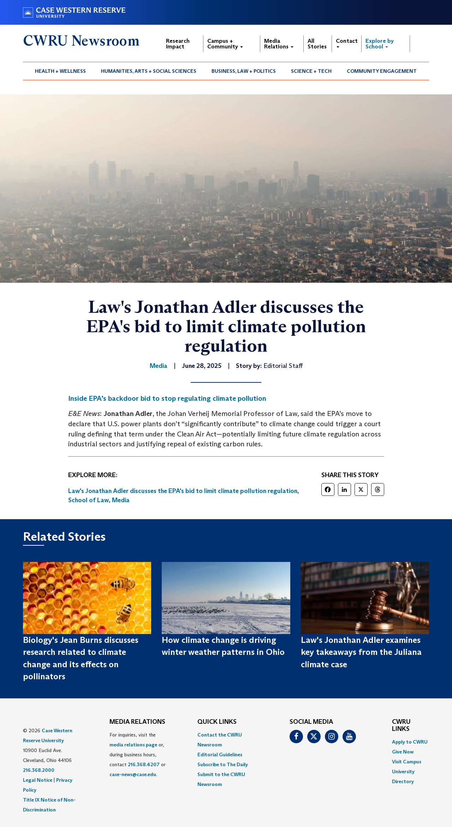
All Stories (317, 43)
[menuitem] (61, 71)
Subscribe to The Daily (222, 764)
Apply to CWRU (410, 742)
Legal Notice (37, 780)
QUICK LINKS (217, 722)
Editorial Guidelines (219, 754)
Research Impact (178, 43)
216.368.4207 (144, 764)
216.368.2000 (38, 770)
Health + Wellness (60, 71)
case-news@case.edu (132, 774)
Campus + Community (225, 43)
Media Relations (278, 43)
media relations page (133, 744)
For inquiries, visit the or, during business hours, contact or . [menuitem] (137, 755)
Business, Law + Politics (244, 71)
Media (121, 500)
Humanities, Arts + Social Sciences (148, 71)
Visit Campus (406, 761)
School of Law (88, 500)
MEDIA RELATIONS (137, 722)
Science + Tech (311, 71)
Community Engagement (382, 71)
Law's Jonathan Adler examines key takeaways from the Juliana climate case (361, 652)
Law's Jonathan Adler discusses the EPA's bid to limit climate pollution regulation (182, 491)
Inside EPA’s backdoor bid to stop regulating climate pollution (167, 398)
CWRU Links (401, 726)
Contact (347, 42)
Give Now (403, 752)
